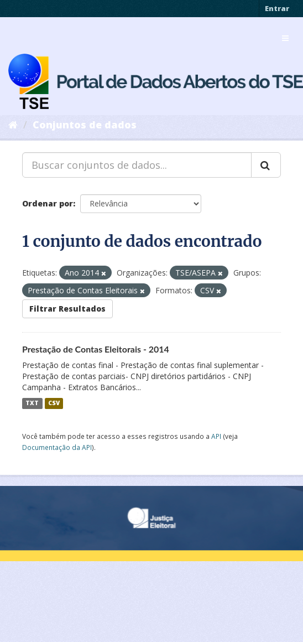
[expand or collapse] (285, 38)
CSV (54, 403)
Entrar (277, 8)
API (216, 436)
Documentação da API (57, 447)
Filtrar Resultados (67, 308)
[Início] (13, 124)
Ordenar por (47, 203)
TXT (32, 403)
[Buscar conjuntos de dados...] (137, 165)
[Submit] (266, 165)
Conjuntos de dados (85, 124)
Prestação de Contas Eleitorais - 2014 (95, 349)
